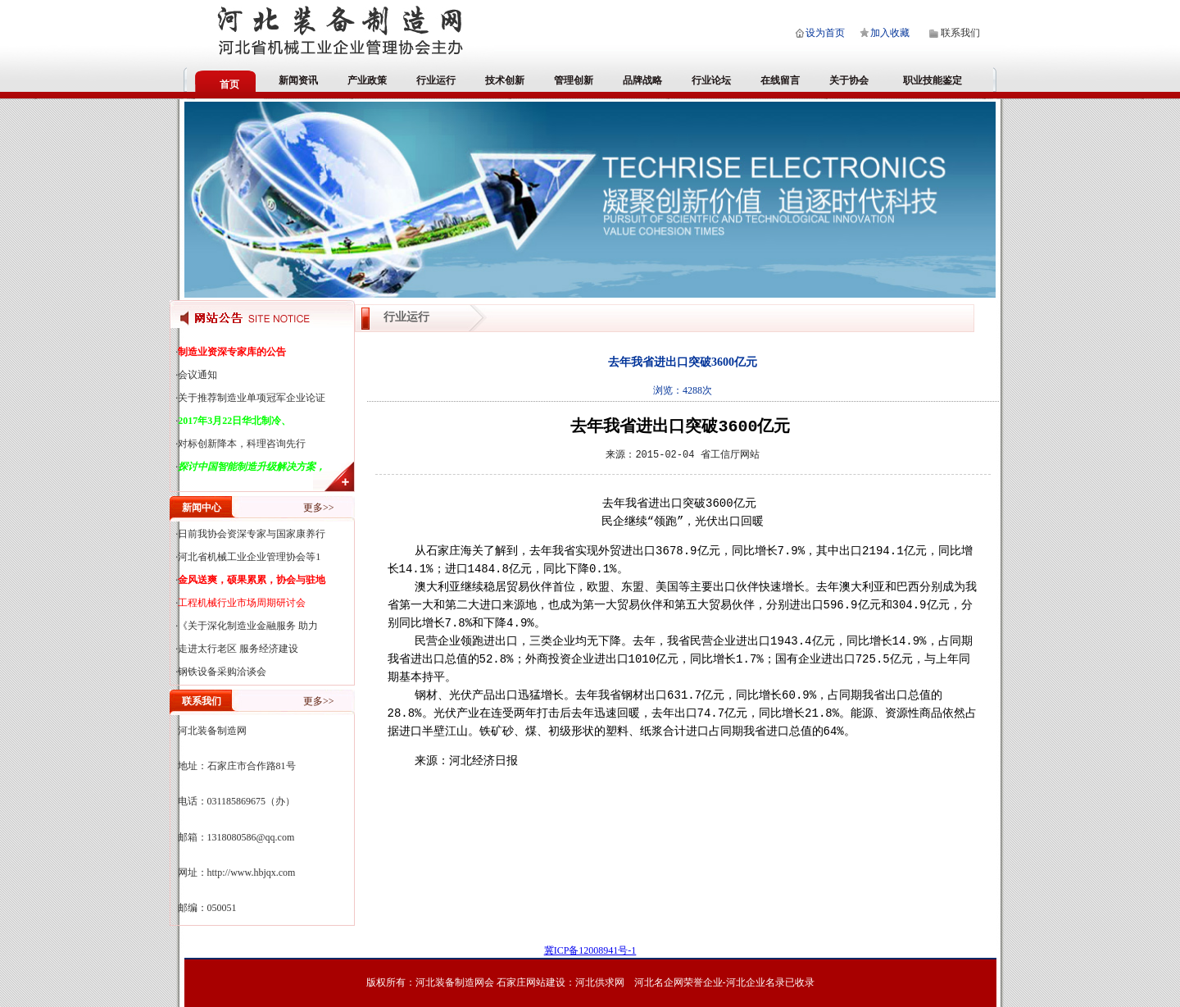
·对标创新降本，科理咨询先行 (240, 443)
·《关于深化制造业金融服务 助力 (246, 625)
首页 (229, 84)
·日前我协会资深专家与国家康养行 (250, 534)
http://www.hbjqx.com (251, 872)
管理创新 (573, 80)
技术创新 (504, 80)
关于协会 (849, 80)
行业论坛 (711, 80)
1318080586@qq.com (251, 837)
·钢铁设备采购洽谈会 (220, 671)
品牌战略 (642, 80)
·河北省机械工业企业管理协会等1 (247, 557)
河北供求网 (599, 982)
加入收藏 (890, 33)
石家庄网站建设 (531, 982)
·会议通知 (196, 374)
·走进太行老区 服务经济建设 (236, 648)
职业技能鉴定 (932, 80)
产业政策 (367, 80)
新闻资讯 (298, 80)
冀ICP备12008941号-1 (590, 950)
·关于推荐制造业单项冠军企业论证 (250, 397)
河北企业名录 (755, 982)
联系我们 (960, 33)
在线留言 (780, 80)
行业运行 (436, 80)
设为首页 (825, 33)
